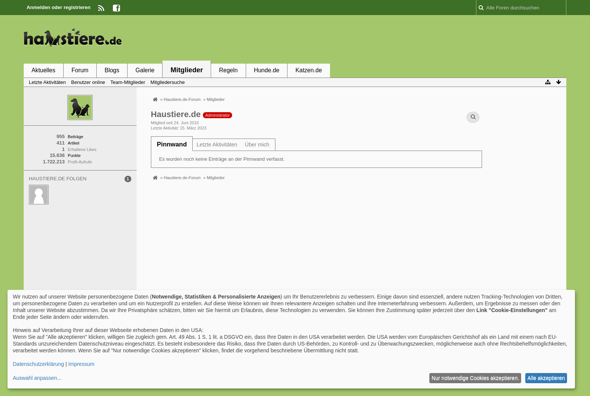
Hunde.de (267, 70)
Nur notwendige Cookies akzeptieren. (475, 378)
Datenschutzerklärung (38, 364)
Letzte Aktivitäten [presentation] (216, 145)
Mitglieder (186, 70)
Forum (79, 70)
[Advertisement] (429, 39)
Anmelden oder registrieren (59, 7)
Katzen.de (308, 70)
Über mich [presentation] (257, 145)
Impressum (81, 364)
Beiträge (75, 136)
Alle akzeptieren (546, 378)
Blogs (112, 70)
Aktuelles (43, 70)
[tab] (172, 144)
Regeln (228, 70)
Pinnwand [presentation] (172, 144)
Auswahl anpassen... (37, 378)
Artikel (73, 143)
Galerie (144, 70)
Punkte (74, 155)
